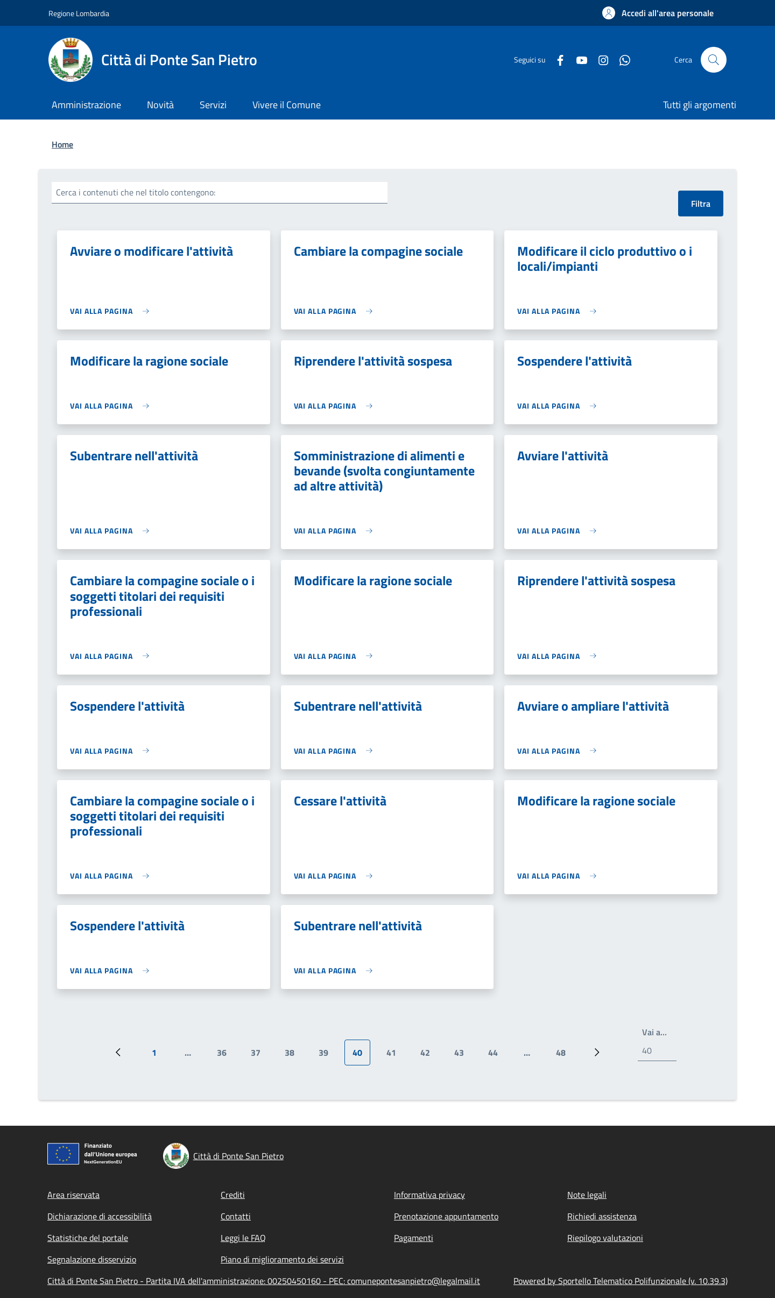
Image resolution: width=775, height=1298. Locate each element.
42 (429, 1055)
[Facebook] (556, 59)
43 (463, 1055)
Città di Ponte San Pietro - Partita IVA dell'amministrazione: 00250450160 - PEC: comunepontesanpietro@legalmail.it (263, 1280)
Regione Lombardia (78, 13)
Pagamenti (413, 1237)
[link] (112, 311)
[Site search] (714, 60)
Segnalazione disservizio (91, 1259)
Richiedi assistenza (602, 1216)
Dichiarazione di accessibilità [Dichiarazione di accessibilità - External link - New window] (99, 1216)
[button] (658, 13)
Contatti (236, 1216)
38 (293, 1055)
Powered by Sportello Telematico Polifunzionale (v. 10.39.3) (620, 1280)
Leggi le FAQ (243, 1237)
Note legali (587, 1194)
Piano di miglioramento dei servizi (282, 1259)
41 (395, 1055)
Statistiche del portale (87, 1237)
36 (226, 1055)
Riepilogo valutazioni (605, 1237)
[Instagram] (599, 59)
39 (327, 1055)
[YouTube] (577, 59)
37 (260, 1055)
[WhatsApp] (620, 59)
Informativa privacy (429, 1194)
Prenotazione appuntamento (446, 1216)
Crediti (233, 1194)
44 (497, 1055)
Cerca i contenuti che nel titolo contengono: (135, 192)
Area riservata (73, 1194)
